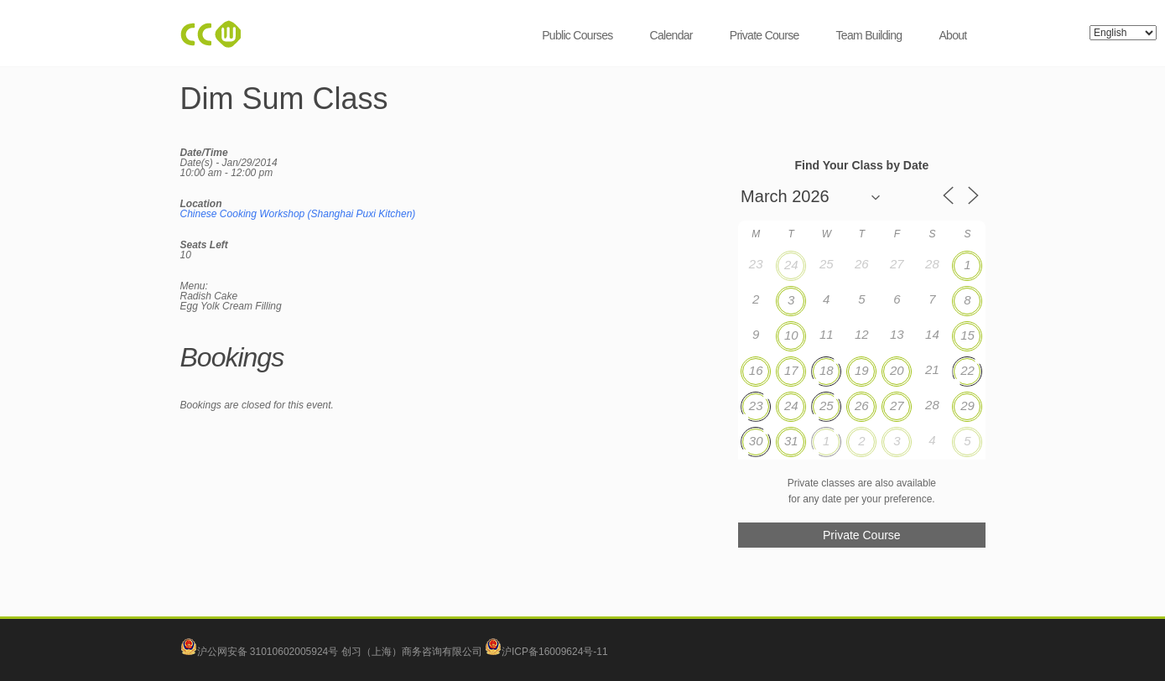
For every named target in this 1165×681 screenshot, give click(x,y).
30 (756, 441)
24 (791, 264)
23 (756, 405)
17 (791, 370)
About (952, 35)
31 (791, 441)
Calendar (671, 35)
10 (791, 335)
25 (826, 405)
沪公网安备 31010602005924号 (268, 652)
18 (826, 370)
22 (967, 370)
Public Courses (577, 35)
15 (967, 335)
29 (967, 405)
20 (897, 370)
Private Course (764, 35)
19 (862, 370)
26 (862, 405)
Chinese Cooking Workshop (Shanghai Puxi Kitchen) (298, 214)
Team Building (869, 35)
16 (756, 370)
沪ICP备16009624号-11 (546, 652)
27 (897, 405)
